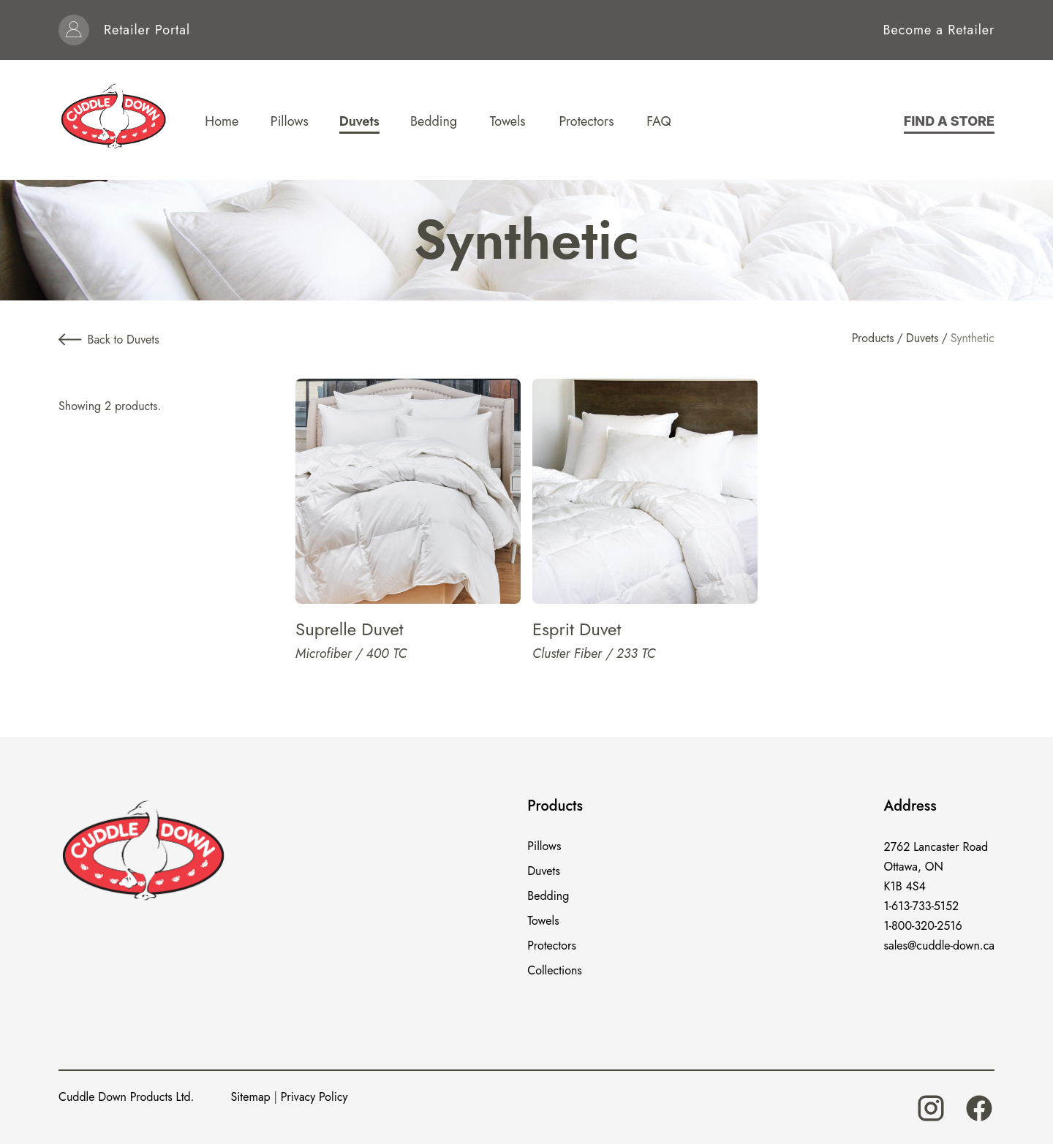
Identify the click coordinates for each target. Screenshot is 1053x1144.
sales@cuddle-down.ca (939, 945)
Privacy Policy (314, 1096)
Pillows (544, 846)
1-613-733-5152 (921, 906)
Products (873, 338)
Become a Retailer (938, 29)
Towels (543, 920)
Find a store (949, 121)
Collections (554, 970)
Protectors (551, 945)
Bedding (548, 895)
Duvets (922, 338)
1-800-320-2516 (923, 925)
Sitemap (250, 1096)
